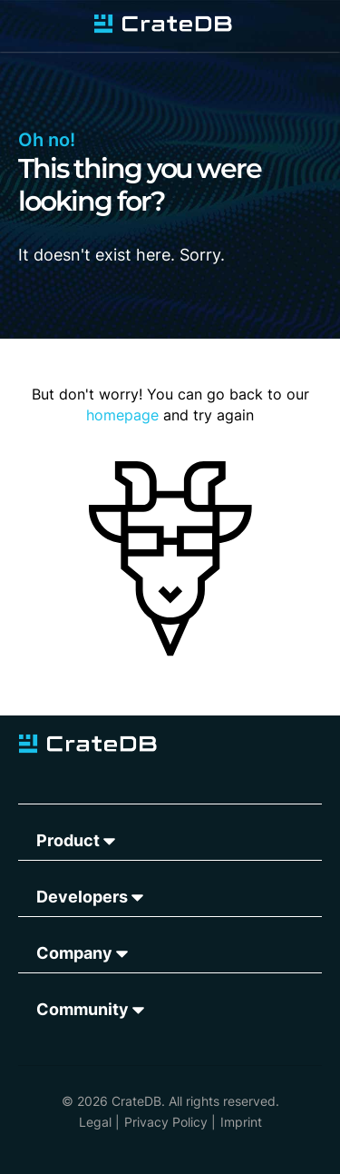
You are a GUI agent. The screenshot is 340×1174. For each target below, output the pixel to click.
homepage (122, 415)
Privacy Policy (166, 1122)
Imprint (241, 1122)
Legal (95, 1122)
